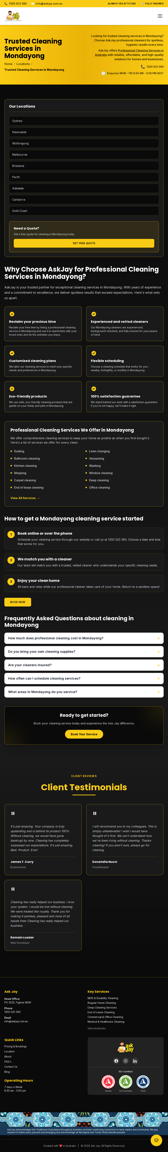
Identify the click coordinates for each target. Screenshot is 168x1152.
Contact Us (10, 1066)
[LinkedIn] (135, 1061)
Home (8, 64)
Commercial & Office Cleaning (105, 1016)
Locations (23, 64)
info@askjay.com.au (47, 3)
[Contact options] (156, 1140)
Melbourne (19, 154)
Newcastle (19, 132)
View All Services (25, 498)
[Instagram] (125, 1061)
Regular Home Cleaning (102, 1002)
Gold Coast (19, 211)
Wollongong (20, 143)
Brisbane (18, 166)
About (7, 1056)
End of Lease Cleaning (101, 1012)
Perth (16, 177)
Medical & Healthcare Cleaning (106, 1021)
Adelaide (18, 188)
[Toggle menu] (160, 16)
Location (9, 1051)
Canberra (18, 199)
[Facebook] (116, 1061)
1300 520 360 (15, 3)
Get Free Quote (84, 243)
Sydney (17, 121)
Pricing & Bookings (15, 1046)
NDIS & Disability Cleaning (103, 998)
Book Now (17, 602)
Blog (7, 1071)
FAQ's (7, 1061)
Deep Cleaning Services (102, 1007)
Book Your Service (84, 734)
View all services (97, 1028)
